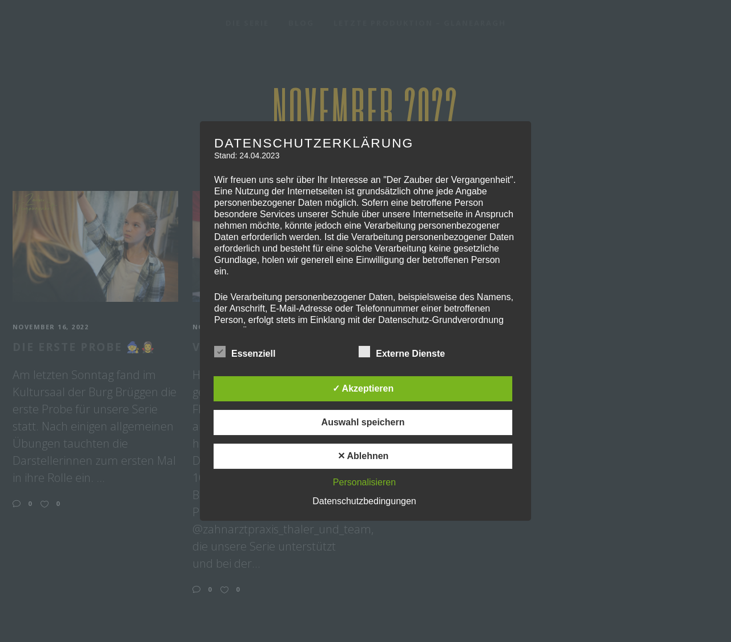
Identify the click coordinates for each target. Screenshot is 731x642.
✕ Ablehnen (363, 456)
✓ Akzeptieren (363, 388)
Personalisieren (364, 482)
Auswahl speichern (363, 422)
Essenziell (244, 352)
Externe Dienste (402, 352)
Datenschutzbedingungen (364, 501)
